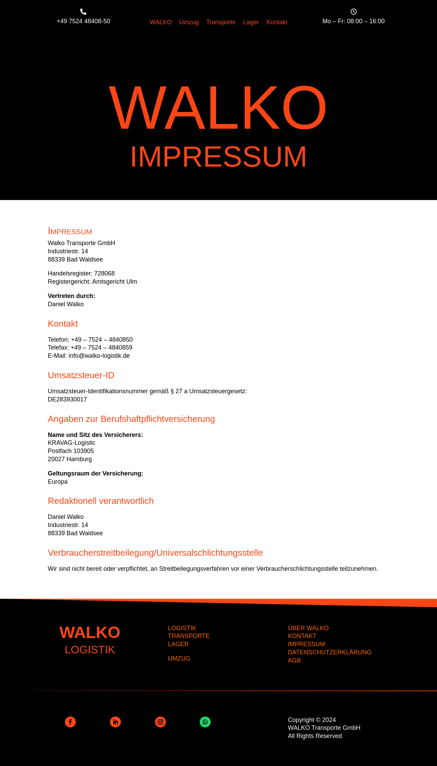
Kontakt (276, 23)
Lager (251, 23)
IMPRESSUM (306, 644)
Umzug (189, 23)
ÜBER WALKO (308, 628)
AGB (294, 660)
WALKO (161, 23)
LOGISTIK (182, 628)
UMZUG (179, 658)
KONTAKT (302, 636)
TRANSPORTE (189, 636)
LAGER (178, 644)
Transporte (221, 23)
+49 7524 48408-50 (83, 21)
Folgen (90, 721)
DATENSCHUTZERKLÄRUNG (329, 652)
